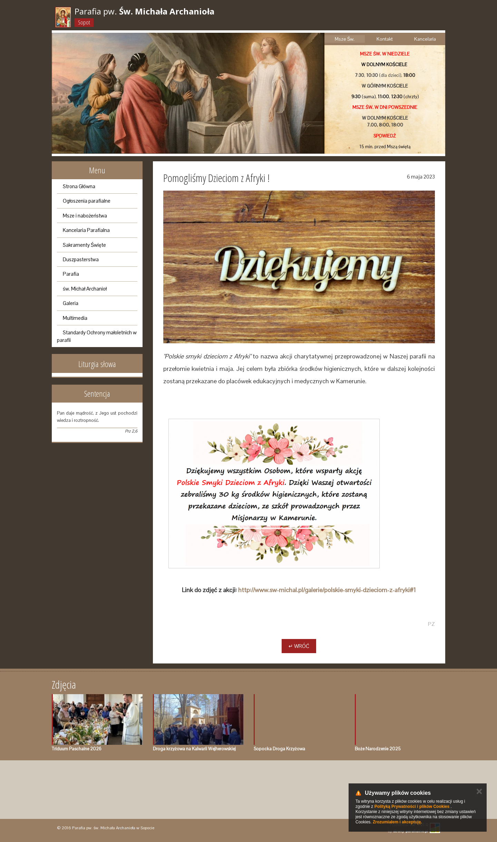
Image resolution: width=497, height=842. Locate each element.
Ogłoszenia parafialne (86, 200)
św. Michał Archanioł (85, 288)
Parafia (71, 274)
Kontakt (385, 39)
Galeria (70, 303)
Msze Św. (344, 39)
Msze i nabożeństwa (85, 215)
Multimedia (75, 318)
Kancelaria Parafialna (86, 230)
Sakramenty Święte (84, 245)
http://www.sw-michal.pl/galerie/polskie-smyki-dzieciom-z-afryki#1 (327, 590)
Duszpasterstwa (81, 259)
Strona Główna (79, 186)
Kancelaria (425, 39)
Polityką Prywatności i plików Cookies (411, 806)
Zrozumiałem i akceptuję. (397, 822)
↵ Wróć (299, 646)
